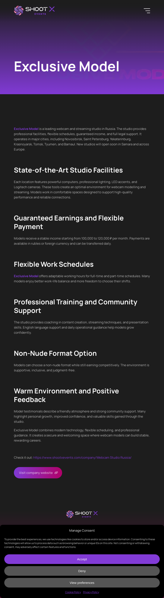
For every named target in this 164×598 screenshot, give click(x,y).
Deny (82, 571)
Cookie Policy (73, 592)
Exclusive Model (26, 128)
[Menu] (147, 10)
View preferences (82, 583)
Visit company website (36, 472)
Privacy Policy (91, 592)
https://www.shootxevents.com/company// (82, 457)
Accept (82, 559)
